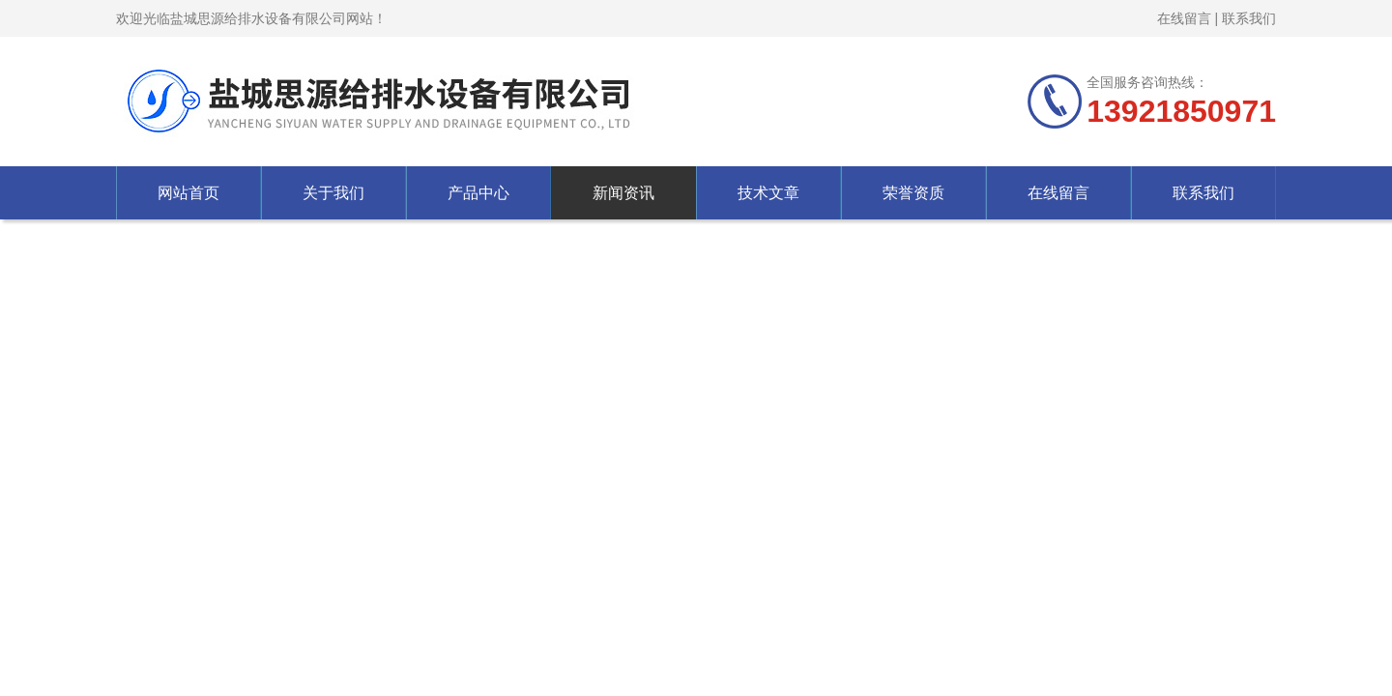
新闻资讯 (623, 193)
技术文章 (768, 193)
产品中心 (478, 193)
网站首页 (188, 193)
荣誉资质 (913, 193)
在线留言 (1184, 18)
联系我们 (1249, 18)
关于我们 (333, 193)
